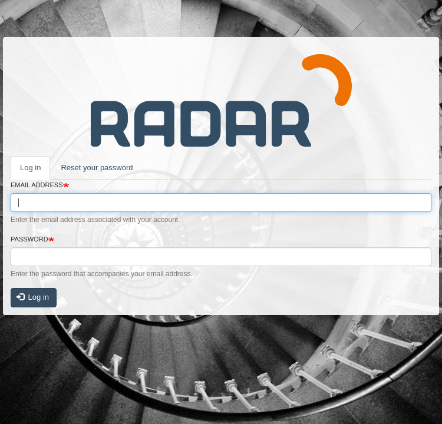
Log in (30, 167)
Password (29, 239)
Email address (37, 184)
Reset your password (97, 167)
